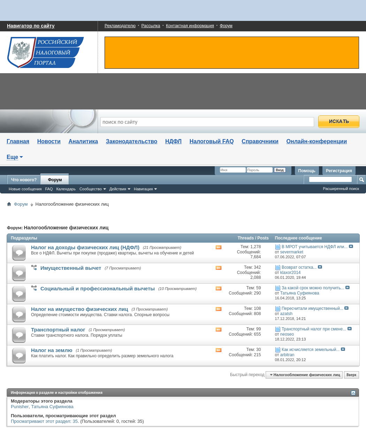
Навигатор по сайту (31, 26)
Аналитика (83, 141)
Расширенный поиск (341, 188)
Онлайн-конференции (317, 141)
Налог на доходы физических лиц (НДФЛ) (85, 247)
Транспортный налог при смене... (314, 329)
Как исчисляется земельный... (311, 349)
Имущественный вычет (70, 268)
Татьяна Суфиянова (52, 406)
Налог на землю (52, 350)
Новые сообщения (25, 189)
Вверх (351, 375)
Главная (18, 141)
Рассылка (150, 25)
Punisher (20, 406)
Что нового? (24, 179)
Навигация (143, 189)
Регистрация (339, 170)
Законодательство (132, 141)
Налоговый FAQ (212, 141)
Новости (49, 141)
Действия (117, 189)
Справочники (260, 141)
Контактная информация (190, 25)
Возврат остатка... (299, 267)
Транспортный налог (58, 330)
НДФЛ (173, 141)
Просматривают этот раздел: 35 (44, 421)
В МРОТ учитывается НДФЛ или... (315, 246)
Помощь (306, 170)
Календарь (66, 189)
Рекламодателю (120, 25)
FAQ (49, 189)
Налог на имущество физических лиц (79, 309)
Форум (226, 25)
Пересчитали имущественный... (312, 308)
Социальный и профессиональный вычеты (97, 288)
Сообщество (90, 189)
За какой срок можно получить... (313, 287)
